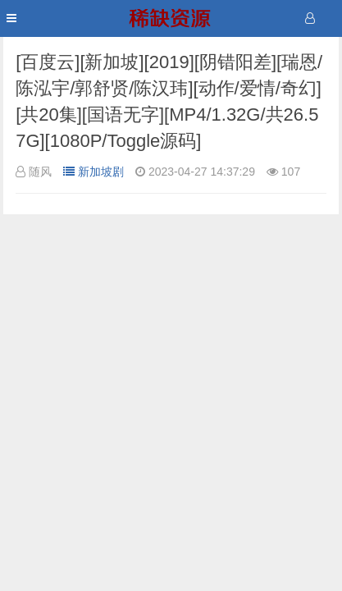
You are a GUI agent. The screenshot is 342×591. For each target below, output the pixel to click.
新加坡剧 (93, 171)
